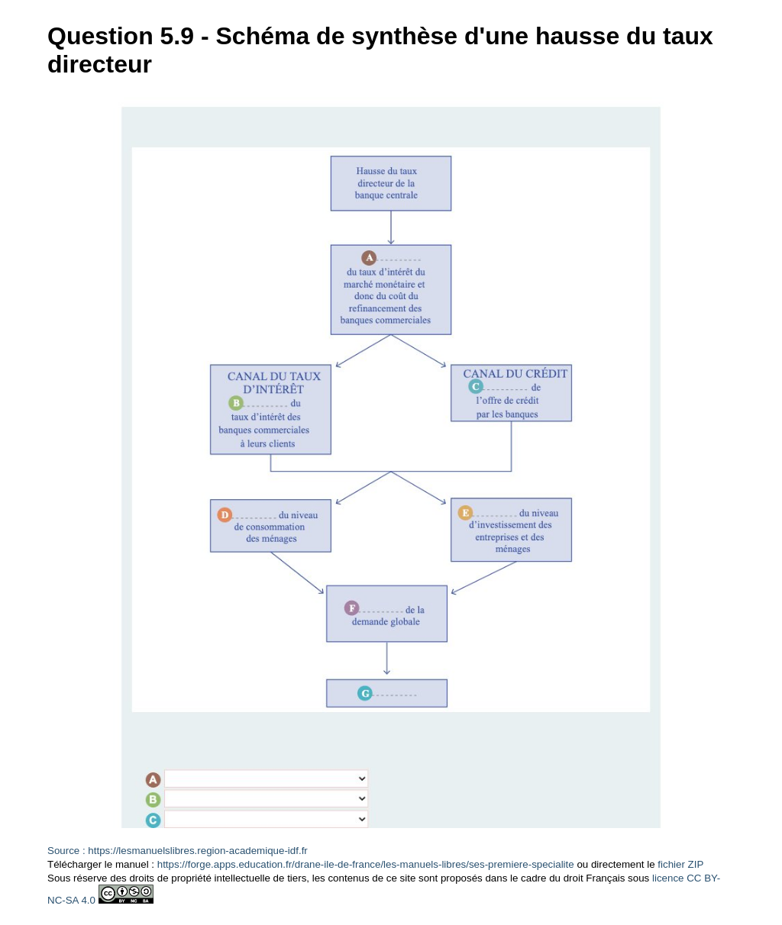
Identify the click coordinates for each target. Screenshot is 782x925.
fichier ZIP (680, 864)
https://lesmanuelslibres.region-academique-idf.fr (197, 850)
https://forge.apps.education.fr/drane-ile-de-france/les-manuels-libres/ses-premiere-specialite (365, 864)
